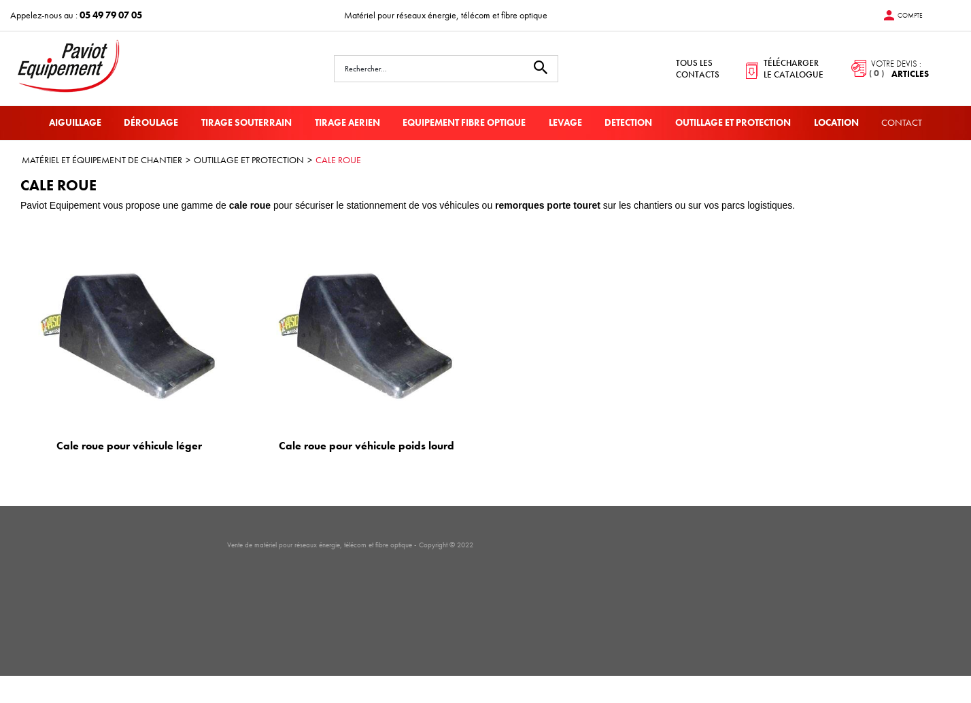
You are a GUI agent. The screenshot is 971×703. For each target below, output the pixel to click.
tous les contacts (697, 68)
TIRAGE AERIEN (347, 122)
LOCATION (836, 122)
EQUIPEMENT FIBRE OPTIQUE (464, 122)
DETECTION (628, 122)
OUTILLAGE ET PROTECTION (733, 122)
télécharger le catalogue (793, 68)
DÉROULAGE (151, 122)
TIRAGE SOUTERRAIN (246, 122)
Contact (901, 122)
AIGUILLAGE (75, 122)
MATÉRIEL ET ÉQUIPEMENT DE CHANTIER (102, 160)
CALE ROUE (338, 160)
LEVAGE (565, 122)
